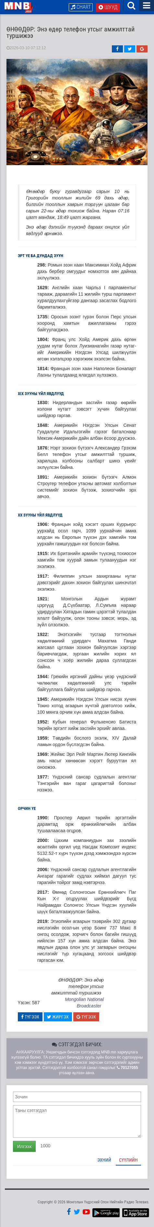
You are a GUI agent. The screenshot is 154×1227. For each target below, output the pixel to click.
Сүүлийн (128, 1160)
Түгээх (30, 1016)
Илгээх (24, 1146)
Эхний (104, 1160)
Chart (81, 7)
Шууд (108, 7)
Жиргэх (58, 1016)
